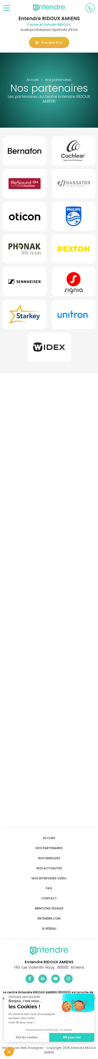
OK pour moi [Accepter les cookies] (72, 1037)
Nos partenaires (49, 848)
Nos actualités (49, 868)
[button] (9, 1052)
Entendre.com (49, 918)
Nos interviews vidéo (49, 878)
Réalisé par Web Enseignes (22, 1048)
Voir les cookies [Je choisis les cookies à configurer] (26, 1037)
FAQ (49, 888)
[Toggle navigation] (6, 8)
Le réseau (49, 928)
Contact (49, 898)
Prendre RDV (49, 42)
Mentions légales (49, 908)
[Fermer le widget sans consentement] (24, 996)
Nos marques (49, 858)
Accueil (49, 838)
